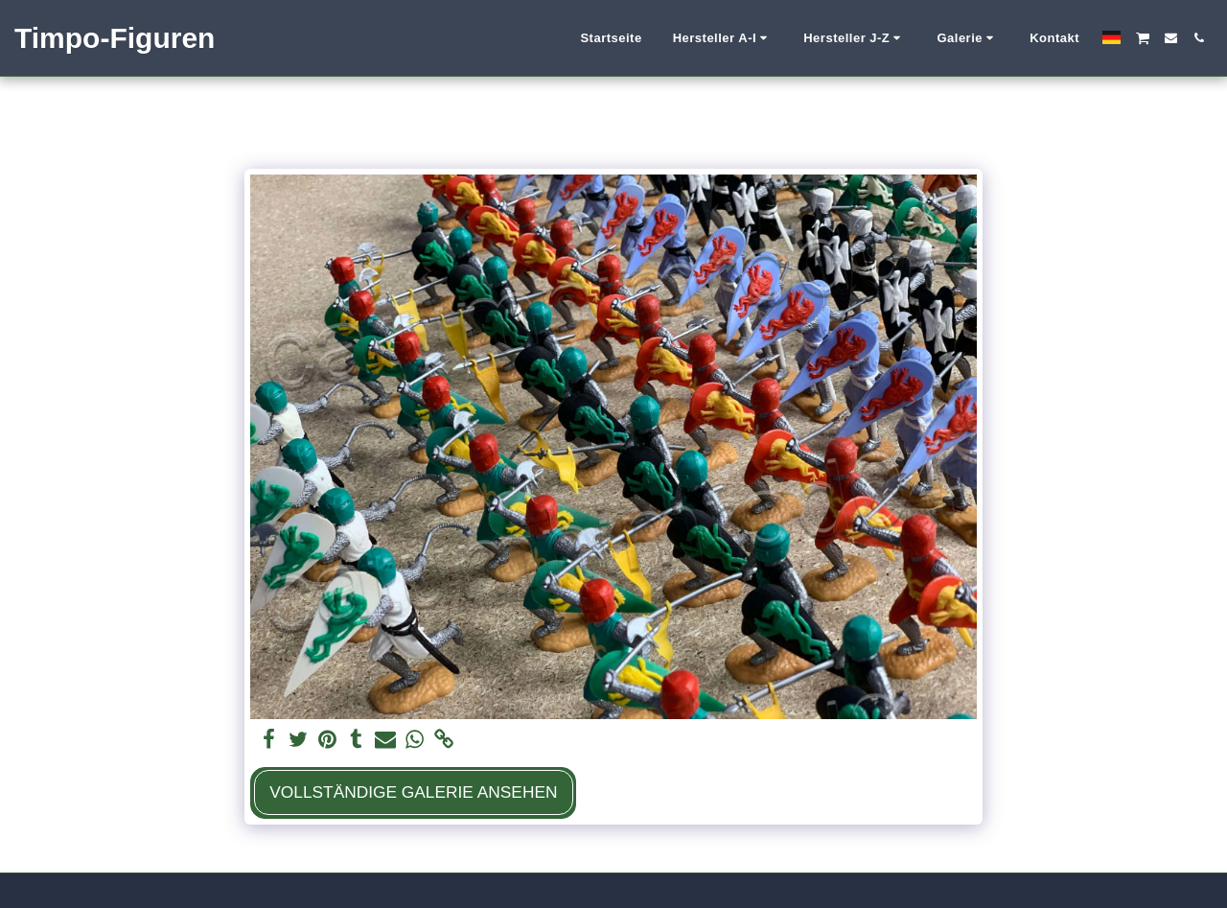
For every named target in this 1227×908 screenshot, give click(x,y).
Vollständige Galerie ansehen (413, 792)
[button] (723, 38)
